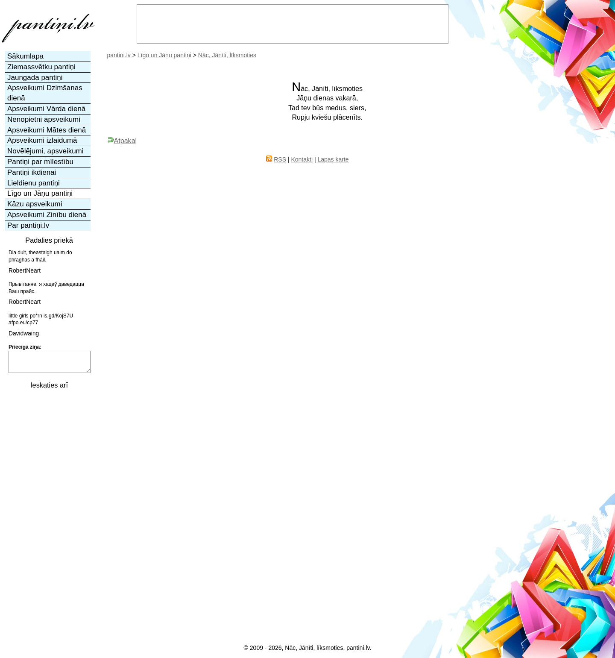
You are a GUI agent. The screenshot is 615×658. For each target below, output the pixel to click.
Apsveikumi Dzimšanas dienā (44, 93)
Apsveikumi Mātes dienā (46, 130)
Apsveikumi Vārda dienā (46, 109)
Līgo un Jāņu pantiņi (164, 55)
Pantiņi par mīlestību (40, 162)
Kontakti (302, 159)
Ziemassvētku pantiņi (41, 67)
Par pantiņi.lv (28, 225)
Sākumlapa (25, 56)
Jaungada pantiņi (35, 77)
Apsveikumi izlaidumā (42, 140)
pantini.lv (119, 55)
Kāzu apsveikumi (34, 204)
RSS (280, 159)
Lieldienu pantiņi (33, 183)
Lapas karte (332, 159)
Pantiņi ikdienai (31, 172)
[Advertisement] (48, 522)
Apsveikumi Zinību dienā (46, 215)
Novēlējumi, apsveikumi (45, 151)
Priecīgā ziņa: (25, 347)
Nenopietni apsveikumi (43, 119)
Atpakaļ (122, 140)
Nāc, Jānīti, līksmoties (227, 55)
